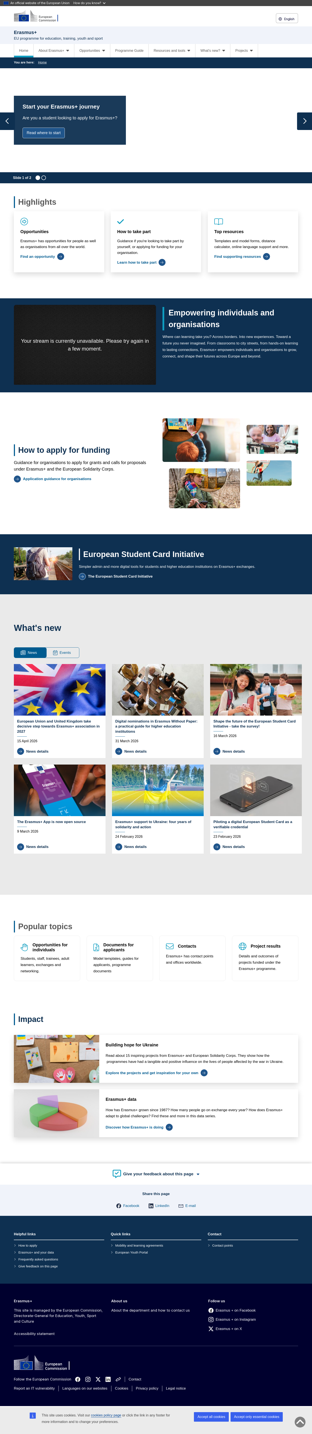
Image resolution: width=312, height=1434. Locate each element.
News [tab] (29, 652)
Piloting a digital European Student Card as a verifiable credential (252, 824)
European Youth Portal (131, 1252)
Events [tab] (62, 652)
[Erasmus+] (39, 16)
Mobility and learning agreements (139, 1245)
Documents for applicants (118, 947)
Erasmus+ (23, 1301)
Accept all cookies (211, 1417)
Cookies (121, 1388)
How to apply (27, 1245)
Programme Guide (129, 50)
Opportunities (34, 231)
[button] (127, 1205)
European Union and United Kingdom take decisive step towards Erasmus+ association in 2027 (58, 726)
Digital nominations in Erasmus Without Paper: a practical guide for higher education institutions (156, 726)
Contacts (187, 946)
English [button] (287, 19)
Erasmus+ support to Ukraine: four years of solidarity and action (153, 824)
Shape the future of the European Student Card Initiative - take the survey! (254, 724)
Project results (266, 946)
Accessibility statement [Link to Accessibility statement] (34, 1334)
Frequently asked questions (38, 1259)
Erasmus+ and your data (36, 1252)
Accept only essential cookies (256, 1417)
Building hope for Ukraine (132, 1045)
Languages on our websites (84, 1388)
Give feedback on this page (38, 1266)
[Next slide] (304, 121)
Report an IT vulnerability (34, 1388)
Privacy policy (147, 1388)
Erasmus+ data (121, 1099)
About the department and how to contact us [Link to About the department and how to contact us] (150, 1310)
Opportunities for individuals (50, 947)
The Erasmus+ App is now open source (51, 822)
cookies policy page (106, 1415)
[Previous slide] (7, 121)
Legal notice (176, 1388)
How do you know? (89, 3)
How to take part (134, 231)
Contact (135, 1379)
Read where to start (44, 133)
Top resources (229, 231)
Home (23, 50)
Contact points (222, 1245)
